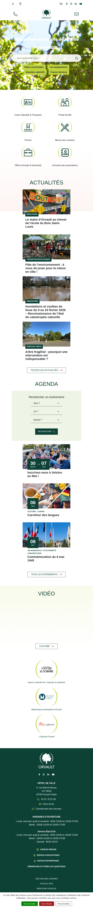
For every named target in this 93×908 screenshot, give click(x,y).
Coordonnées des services (46, 805)
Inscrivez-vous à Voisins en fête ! (46, 470)
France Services (59, 72)
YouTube (46, 642)
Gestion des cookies (46, 875)
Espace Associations (48, 852)
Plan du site (46, 880)
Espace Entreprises (48, 857)
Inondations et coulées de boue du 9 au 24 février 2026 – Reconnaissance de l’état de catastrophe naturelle (46, 308)
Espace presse (48, 846)
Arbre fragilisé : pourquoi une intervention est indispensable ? (46, 352)
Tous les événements (46, 571)
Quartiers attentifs (35, 72)
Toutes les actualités (46, 366)
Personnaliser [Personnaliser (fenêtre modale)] (63, 904)
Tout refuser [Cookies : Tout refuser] (46, 904)
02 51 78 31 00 (46, 795)
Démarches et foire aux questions (46, 863)
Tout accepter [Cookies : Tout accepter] (29, 904)
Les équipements (58, 67)
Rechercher (46, 428)
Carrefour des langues (43, 511)
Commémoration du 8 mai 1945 (45, 555)
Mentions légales (46, 885)
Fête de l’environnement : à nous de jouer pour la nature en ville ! (45, 264)
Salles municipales (34, 67)
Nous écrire (46, 800)
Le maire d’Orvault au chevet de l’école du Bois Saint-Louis (46, 221)
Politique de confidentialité (46, 890)
